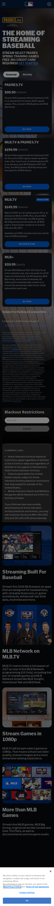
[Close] (50, 871)
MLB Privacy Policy (12, 886)
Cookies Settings (27, 892)
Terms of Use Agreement (37, 886)
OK (27, 900)
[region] (27, 886)
